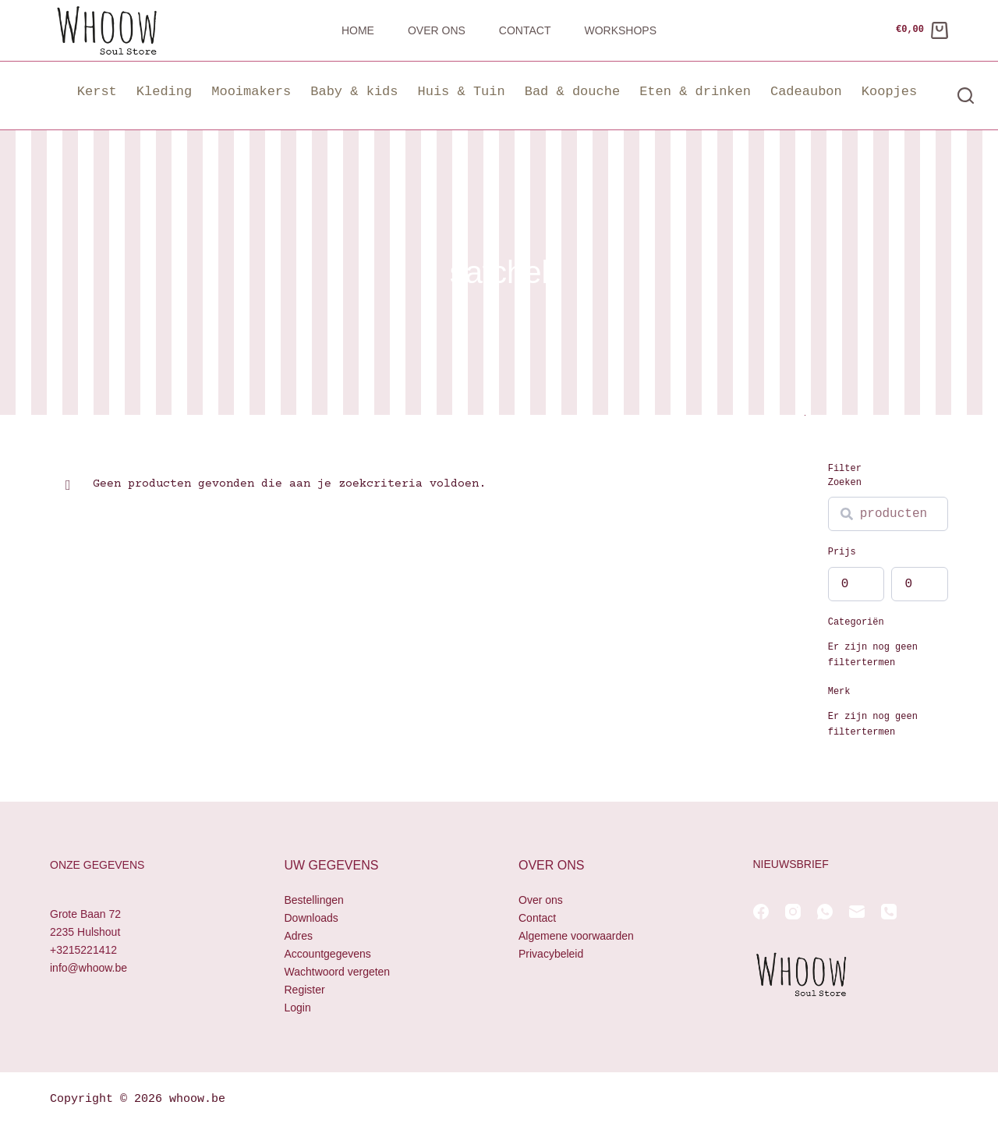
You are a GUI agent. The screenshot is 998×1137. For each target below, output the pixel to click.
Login (298, 1007)
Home (358, 30)
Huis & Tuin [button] (460, 92)
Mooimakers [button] (251, 92)
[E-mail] (857, 911)
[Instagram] (793, 911)
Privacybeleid (550, 953)
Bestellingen (314, 900)
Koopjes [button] (889, 92)
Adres (299, 936)
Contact (525, 30)
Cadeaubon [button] (806, 92)
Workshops (620, 30)
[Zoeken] (965, 95)
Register (305, 989)
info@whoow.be (88, 968)
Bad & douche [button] (572, 92)
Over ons (436, 30)
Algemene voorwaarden (576, 936)
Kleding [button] (164, 92)
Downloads (311, 918)
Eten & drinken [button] (695, 92)
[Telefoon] (889, 911)
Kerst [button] (97, 92)
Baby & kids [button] (354, 92)
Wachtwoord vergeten (338, 971)
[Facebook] (761, 911)
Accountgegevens (328, 953)
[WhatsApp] (825, 911)
